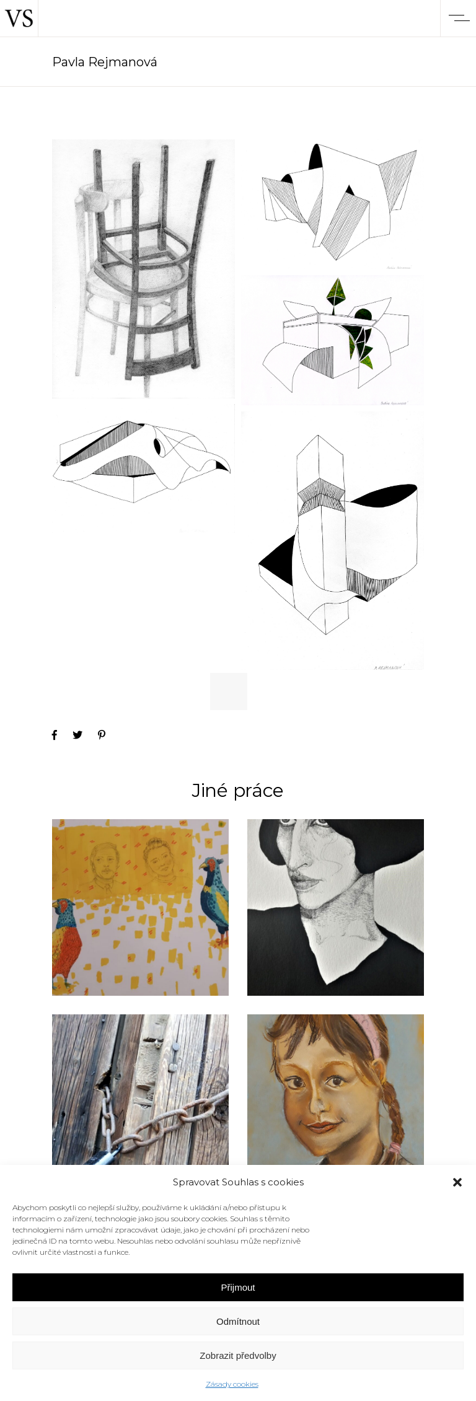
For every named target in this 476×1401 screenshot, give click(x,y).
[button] (457, 1182)
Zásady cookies (232, 1384)
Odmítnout (238, 1321)
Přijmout (238, 1287)
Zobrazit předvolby (238, 1355)
